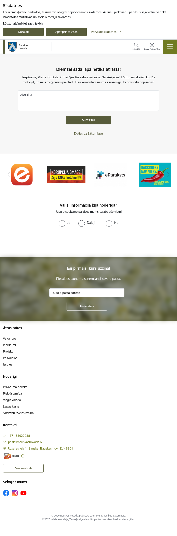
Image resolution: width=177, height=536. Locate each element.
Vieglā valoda (12, 400)
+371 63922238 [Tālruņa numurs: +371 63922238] (19, 436)
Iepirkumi (9, 345)
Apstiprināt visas (66, 32)
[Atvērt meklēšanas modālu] (136, 47)
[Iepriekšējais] (9, 175)
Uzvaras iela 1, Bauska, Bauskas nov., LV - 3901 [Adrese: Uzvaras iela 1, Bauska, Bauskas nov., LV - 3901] (40, 448)
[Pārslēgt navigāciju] (170, 47)
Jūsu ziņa (26, 94)
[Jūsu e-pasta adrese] (86, 292)
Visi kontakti (23, 468)
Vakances (9, 338)
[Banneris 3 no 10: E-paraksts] (110, 174)
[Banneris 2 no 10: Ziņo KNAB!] (66, 174)
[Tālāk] (168, 175)
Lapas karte (11, 406)
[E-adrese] (11, 456)
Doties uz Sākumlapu (88, 133)
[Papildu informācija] (22, 455)
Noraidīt (23, 32)
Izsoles (7, 364)
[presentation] (34, 242)
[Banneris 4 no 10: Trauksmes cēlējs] (155, 174)
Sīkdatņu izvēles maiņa (18, 413)
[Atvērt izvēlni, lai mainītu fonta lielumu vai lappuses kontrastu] (152, 47)
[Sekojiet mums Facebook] (6, 493)
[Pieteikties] (87, 306)
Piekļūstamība (12, 393)
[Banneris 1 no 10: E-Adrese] (22, 174)
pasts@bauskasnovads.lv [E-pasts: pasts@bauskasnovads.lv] (25, 442)
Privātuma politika (15, 387)
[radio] (64, 222)
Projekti (8, 351)
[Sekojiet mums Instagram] (15, 493)
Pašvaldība (10, 358)
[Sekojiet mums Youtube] (24, 492)
